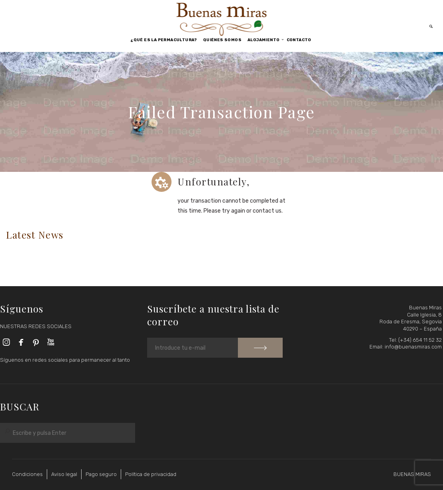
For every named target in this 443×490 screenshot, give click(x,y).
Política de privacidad (150, 474)
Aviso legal (64, 474)
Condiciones (27, 474)
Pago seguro (101, 474)
